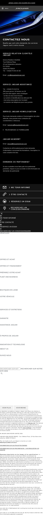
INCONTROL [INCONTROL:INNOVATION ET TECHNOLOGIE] (5, 347)
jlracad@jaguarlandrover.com (17, 144)
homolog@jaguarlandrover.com (17, 125)
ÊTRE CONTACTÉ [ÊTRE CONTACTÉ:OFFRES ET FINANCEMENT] (7, 270)
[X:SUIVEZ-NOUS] (1, 366)
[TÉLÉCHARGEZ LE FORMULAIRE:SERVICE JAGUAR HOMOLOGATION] (16, 130)
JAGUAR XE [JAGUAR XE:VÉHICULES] (4, 244)
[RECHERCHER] (1, 373)
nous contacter (27, 427)
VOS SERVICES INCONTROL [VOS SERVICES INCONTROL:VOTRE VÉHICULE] (11, 303)
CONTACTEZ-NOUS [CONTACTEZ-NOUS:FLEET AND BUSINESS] (7, 288)
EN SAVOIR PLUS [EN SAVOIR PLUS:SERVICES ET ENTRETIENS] (7, 312)
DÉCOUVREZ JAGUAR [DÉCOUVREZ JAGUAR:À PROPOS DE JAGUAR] (8, 338)
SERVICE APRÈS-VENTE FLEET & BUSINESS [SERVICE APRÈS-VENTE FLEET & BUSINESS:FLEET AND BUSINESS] (17, 285)
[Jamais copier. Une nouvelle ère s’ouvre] (21, 3)
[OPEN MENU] (5, 8)
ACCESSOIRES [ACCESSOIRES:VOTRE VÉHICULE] (6, 301)
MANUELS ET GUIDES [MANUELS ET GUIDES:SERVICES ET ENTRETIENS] (8, 314)
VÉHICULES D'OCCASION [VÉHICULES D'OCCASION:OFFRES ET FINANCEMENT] (10, 268)
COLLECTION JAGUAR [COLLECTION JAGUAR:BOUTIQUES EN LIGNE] (9, 294)
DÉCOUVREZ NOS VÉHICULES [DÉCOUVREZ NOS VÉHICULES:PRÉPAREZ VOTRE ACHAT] (12, 275)
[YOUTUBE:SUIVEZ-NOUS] (5, 362)
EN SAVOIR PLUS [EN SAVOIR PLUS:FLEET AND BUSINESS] (7, 279)
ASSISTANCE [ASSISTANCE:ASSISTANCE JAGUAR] (5, 327)
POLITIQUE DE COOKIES (9, 382)
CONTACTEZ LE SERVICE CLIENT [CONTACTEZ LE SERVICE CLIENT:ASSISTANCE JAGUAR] (13, 331)
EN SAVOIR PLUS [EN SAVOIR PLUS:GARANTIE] (7, 320)
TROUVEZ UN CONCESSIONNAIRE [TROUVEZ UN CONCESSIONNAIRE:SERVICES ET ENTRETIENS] (13, 316)
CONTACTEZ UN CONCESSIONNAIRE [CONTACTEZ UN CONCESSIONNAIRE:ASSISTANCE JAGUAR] (14, 333)
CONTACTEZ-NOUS (7, 387)
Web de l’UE (31, 423)
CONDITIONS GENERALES (10, 384)
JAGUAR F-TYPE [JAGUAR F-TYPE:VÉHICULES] (6, 242)
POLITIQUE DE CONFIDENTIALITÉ (13, 378)
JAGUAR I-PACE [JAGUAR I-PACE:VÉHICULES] (6, 240)
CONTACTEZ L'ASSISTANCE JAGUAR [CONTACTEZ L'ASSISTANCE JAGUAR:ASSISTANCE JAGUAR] (14, 329)
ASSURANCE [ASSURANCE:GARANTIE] (5, 323)
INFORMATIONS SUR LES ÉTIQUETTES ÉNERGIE (13, 445)
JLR (1, 351)
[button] (21, 217)
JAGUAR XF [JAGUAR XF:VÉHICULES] (4, 246)
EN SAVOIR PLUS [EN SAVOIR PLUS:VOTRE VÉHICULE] (7, 299)
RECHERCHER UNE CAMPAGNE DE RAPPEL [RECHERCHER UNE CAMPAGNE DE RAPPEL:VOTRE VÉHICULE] (17, 307)
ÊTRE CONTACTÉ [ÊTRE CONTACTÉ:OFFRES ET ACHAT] (7, 261)
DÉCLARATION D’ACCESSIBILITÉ (13, 389)
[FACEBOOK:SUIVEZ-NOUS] (5, 364)
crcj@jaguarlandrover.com (16, 75)
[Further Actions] (1, 213)
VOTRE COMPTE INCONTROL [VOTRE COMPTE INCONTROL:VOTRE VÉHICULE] (11, 305)
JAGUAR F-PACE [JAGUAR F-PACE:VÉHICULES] (6, 235)
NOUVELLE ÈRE (6, 257)
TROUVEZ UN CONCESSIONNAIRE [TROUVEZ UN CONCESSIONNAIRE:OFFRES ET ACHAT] (13, 264)
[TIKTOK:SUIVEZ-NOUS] (4, 360)
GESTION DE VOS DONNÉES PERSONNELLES (18, 380)
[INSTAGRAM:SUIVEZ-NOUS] (5, 357)
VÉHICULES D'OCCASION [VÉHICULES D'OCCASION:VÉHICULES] (10, 251)
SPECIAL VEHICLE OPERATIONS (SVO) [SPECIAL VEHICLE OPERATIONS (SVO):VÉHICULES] (15, 248)
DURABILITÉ (5, 353)
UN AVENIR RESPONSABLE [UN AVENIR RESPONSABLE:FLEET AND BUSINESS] (10, 283)
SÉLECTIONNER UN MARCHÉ (11, 376)
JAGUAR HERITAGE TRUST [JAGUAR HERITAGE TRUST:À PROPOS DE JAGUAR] (10, 342)
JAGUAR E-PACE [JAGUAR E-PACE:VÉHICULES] (6, 237)
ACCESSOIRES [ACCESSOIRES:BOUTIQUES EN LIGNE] (6, 292)
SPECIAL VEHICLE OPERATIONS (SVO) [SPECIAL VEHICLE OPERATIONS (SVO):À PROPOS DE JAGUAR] (15, 340)
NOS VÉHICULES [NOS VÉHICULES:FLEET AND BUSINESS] (6, 281)
